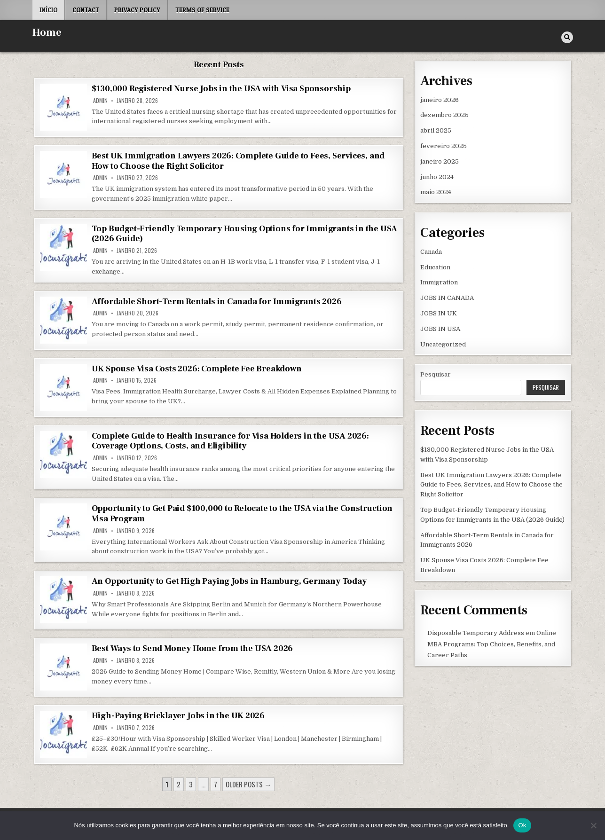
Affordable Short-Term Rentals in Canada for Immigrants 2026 (217, 301)
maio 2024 (435, 192)
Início (48, 10)
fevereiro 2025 (443, 145)
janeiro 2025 (439, 161)
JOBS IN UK (438, 313)
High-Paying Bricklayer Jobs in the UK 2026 (178, 715)
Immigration (439, 282)
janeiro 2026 (439, 99)
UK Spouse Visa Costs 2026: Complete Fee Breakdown (197, 368)
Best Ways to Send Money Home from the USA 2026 (192, 648)
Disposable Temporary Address (475, 632)
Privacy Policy (137, 10)
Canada (431, 251)
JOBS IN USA (440, 328)
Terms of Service (202, 10)
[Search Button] (567, 37)
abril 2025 (435, 130)
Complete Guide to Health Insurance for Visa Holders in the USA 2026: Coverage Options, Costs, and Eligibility (230, 441)
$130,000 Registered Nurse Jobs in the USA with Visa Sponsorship (221, 88)
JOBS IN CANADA (447, 297)
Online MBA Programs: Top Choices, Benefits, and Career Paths (491, 644)
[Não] (593, 825)
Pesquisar (435, 374)
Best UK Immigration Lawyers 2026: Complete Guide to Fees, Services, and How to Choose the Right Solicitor (238, 161)
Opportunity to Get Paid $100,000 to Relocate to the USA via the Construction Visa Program (242, 513)
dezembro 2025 (444, 114)
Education (435, 267)
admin (100, 100)
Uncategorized (443, 344)
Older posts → (248, 784)
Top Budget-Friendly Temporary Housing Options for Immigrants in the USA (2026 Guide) (245, 233)
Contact (85, 10)
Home (47, 32)
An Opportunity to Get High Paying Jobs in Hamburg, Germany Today (229, 581)
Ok (522, 825)
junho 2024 (437, 177)
